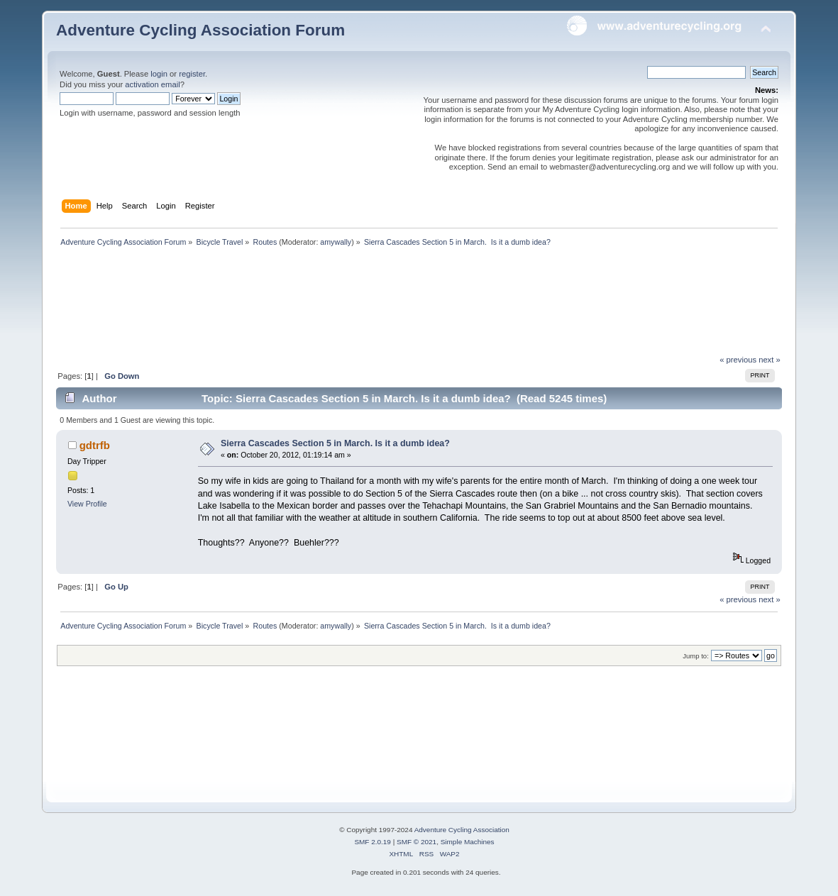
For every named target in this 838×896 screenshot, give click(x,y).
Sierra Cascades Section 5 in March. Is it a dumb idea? (335, 443)
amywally (335, 242)
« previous (738, 359)
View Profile (87, 503)
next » (770, 359)
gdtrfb (94, 445)
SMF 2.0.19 (372, 842)
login (158, 74)
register (192, 74)
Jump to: (696, 656)
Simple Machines (468, 842)
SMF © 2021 (416, 842)
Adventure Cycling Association (461, 830)
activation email (152, 84)
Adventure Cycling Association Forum (200, 30)
